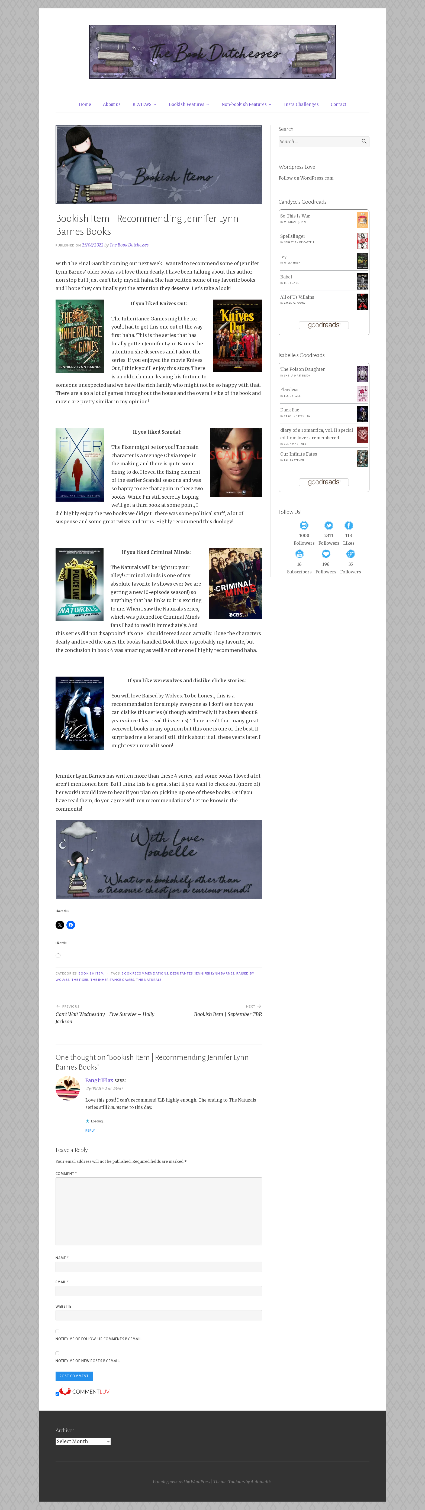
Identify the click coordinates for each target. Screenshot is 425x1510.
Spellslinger (292, 236)
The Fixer (80, 980)
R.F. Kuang (291, 283)
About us (112, 104)
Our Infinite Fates (298, 454)
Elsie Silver (292, 396)
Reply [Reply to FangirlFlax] (90, 1130)
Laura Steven (294, 460)
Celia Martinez (295, 444)
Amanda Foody (294, 303)
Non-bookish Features (244, 104)
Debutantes (181, 973)
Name (62, 1258)
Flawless (289, 389)
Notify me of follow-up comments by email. (99, 1339)
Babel (286, 277)
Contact (338, 104)
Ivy (283, 256)
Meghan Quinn (295, 222)
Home (85, 104)
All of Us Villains (297, 297)
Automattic (261, 1481)
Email (62, 1282)
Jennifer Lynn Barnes (214, 973)
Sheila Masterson (297, 375)
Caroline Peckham (297, 416)
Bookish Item (91, 973)
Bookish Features (186, 104)
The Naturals (149, 980)
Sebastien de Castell (299, 242)
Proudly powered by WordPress (181, 1481)
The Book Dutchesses (129, 245)
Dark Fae (289, 410)
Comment (66, 1174)
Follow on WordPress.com (306, 178)
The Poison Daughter (302, 369)
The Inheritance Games (112, 980)
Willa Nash (292, 262)
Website (63, 1306)
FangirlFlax (99, 1080)
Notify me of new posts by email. (88, 1361)
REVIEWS (142, 104)
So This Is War (295, 216)
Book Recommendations (145, 973)
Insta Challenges (301, 104)
